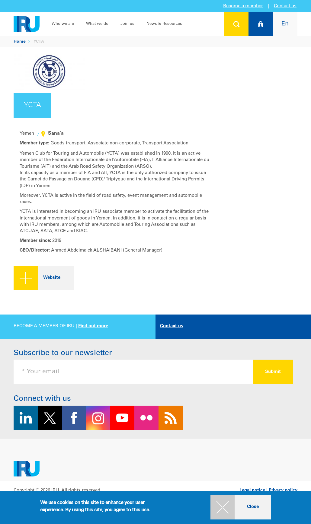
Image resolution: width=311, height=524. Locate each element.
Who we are (63, 24)
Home (20, 42)
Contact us (285, 6)
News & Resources (164, 24)
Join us (127, 24)
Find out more (93, 326)
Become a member (243, 6)
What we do (97, 24)
